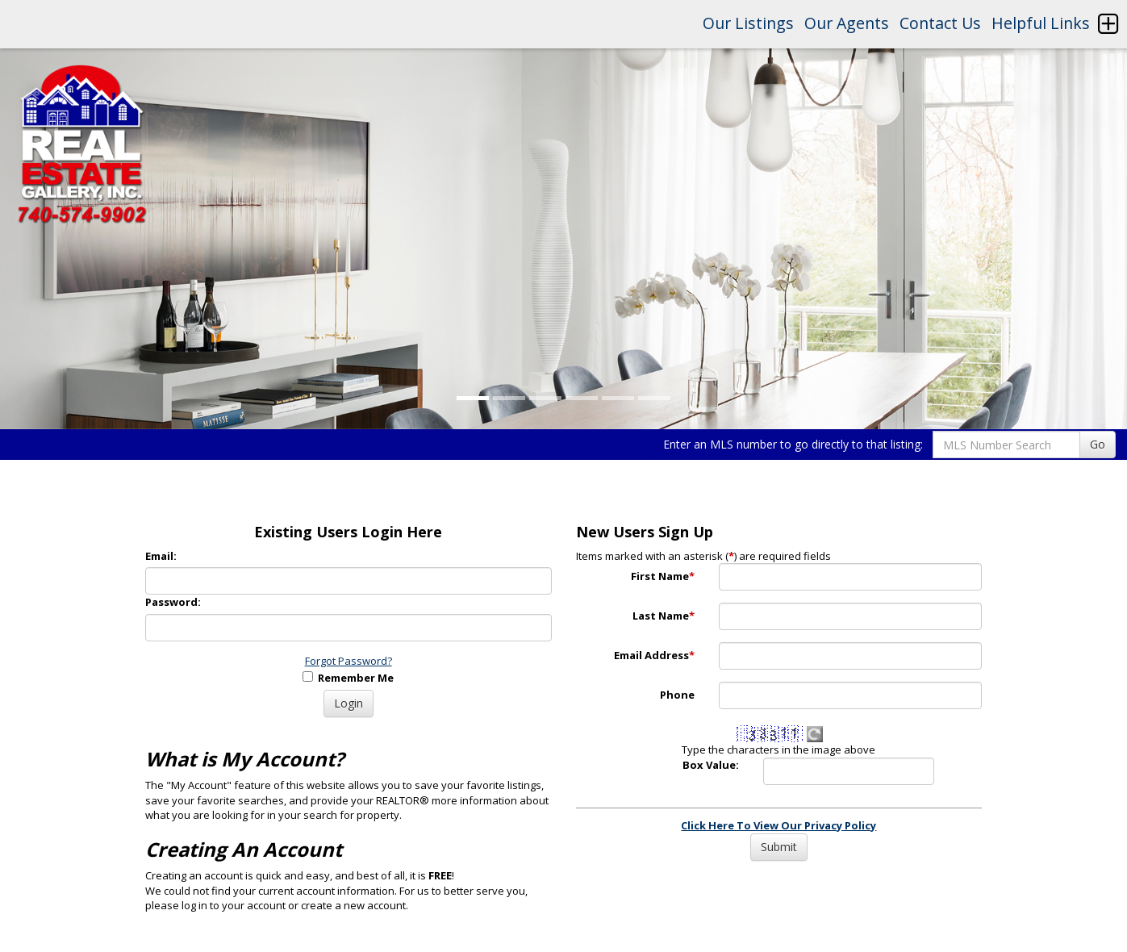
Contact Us (940, 23)
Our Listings (748, 23)
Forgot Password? (348, 660)
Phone (677, 694)
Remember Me (348, 677)
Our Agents (846, 23)
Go (1097, 444)
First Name (663, 576)
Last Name (663, 615)
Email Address (654, 655)
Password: (173, 602)
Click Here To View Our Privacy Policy (778, 825)
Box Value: (710, 765)
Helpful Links (1040, 23)
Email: (161, 556)
